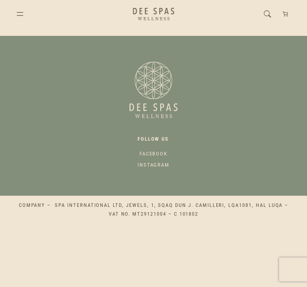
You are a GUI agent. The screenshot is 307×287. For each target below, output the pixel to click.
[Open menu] (20, 14)
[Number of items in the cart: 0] (285, 14)
